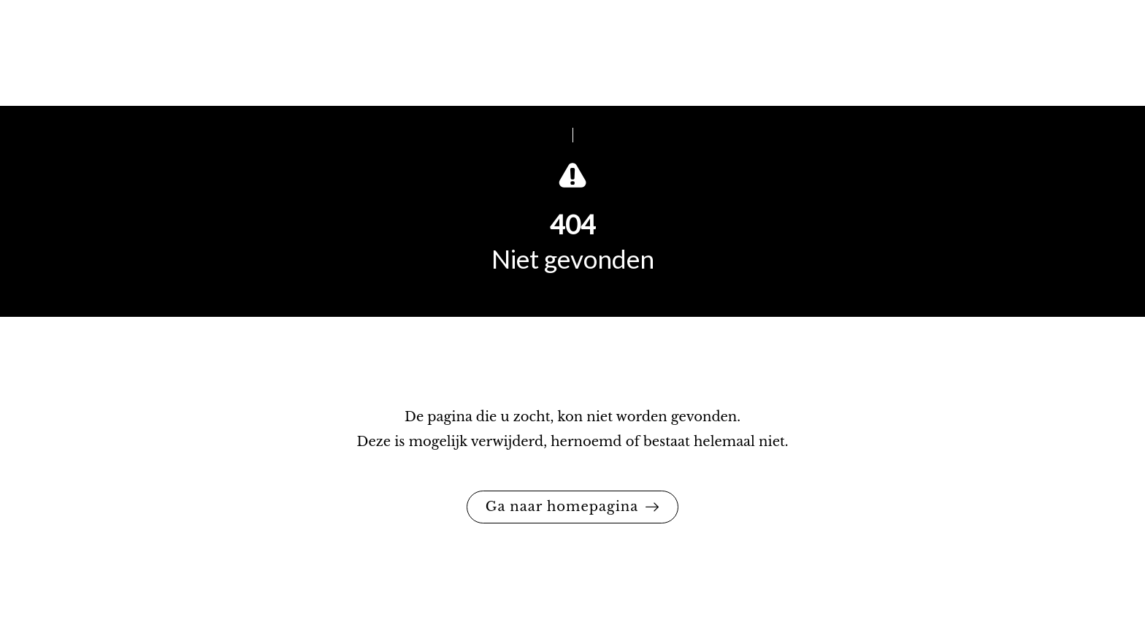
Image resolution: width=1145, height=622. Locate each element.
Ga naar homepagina (562, 507)
